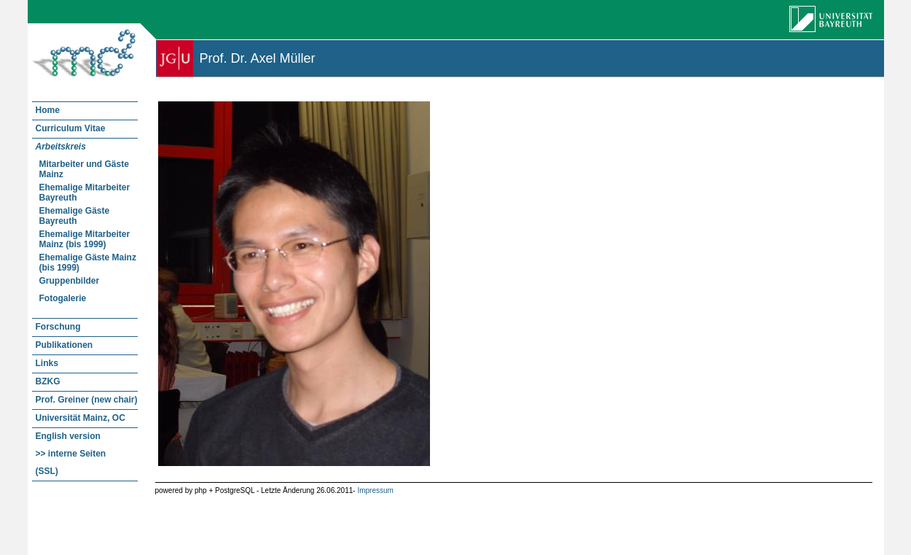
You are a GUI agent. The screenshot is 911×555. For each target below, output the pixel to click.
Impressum (375, 490)
